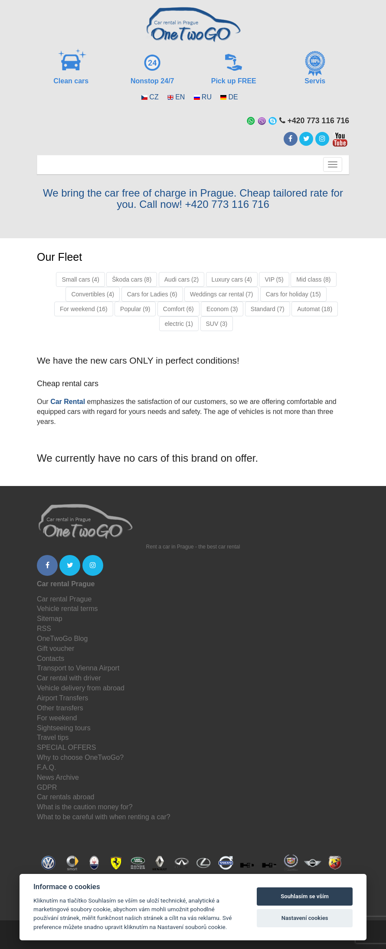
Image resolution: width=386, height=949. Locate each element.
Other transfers (60, 708)
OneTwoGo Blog (62, 638)
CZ (153, 97)
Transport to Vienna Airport (78, 668)
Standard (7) (268, 308)
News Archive (58, 777)
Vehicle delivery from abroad (80, 688)
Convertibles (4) (92, 294)
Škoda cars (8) (131, 279)
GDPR (47, 787)
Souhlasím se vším (305, 896)
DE (233, 97)
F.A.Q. (46, 767)
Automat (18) (314, 308)
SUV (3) (217, 323)
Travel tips (53, 737)
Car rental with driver (69, 678)
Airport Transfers (62, 698)
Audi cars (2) (181, 279)
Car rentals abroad (66, 797)
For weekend (57, 718)
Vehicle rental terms (67, 608)
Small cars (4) (80, 279)
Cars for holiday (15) (293, 294)
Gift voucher (55, 648)
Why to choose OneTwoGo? (80, 757)
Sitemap (49, 618)
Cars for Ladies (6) (152, 294)
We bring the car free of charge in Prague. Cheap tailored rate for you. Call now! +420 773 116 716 (193, 198)
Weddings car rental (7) (221, 294)
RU (207, 97)
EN (180, 97)
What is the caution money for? (85, 807)
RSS (44, 628)
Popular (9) (135, 308)
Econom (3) (222, 308)
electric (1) (179, 323)
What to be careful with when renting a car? (103, 817)
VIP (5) (274, 279)
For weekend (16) (84, 308)
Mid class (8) (313, 279)
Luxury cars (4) (232, 279)
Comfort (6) (178, 308)
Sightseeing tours (64, 728)
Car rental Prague (64, 599)
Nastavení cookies (304, 918)
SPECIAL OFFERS (66, 747)
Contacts (50, 658)
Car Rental (67, 401)
